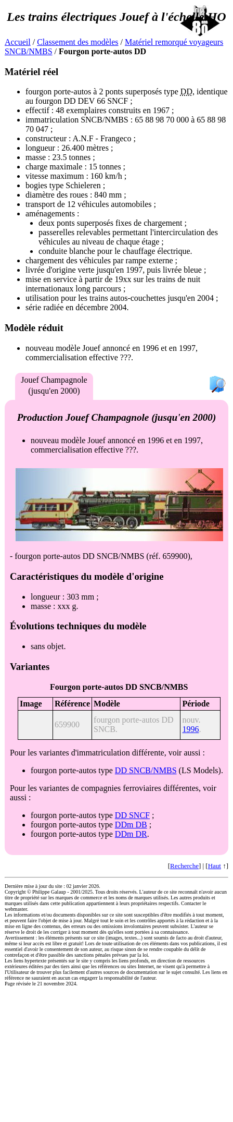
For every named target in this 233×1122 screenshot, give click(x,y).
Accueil (18, 42)
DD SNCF (132, 815)
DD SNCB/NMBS (146, 770)
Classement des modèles (77, 42)
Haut (214, 866)
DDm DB (131, 824)
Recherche (184, 866)
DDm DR (131, 834)
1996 (190, 729)
